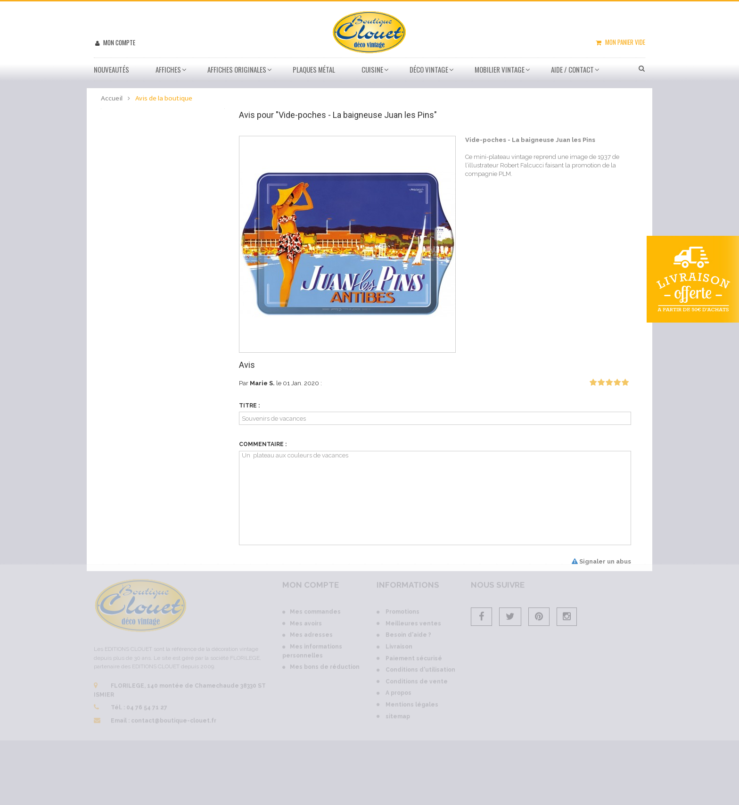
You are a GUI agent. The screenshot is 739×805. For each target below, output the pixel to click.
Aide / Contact (572, 69)
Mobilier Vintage (500, 69)
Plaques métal (314, 69)
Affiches (168, 69)
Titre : (249, 405)
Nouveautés (111, 69)
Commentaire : (263, 444)
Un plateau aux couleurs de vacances (435, 498)
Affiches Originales (236, 69)
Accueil (112, 98)
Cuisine (372, 69)
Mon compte (118, 42)
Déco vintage (429, 69)
